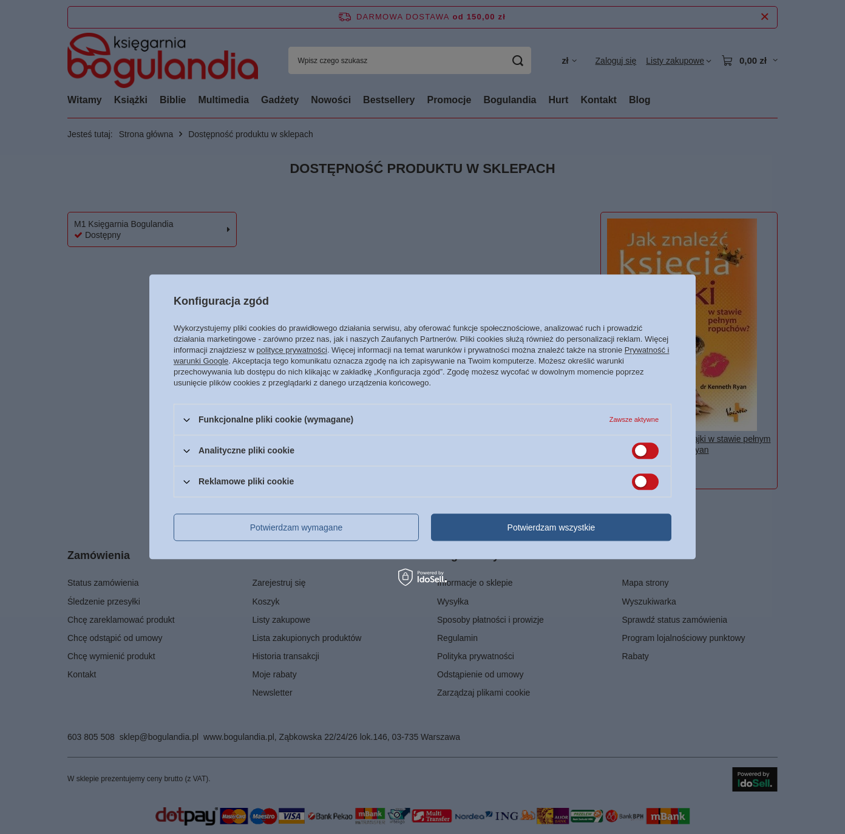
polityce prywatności (292, 349)
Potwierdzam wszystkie (551, 527)
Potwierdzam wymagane (296, 527)
